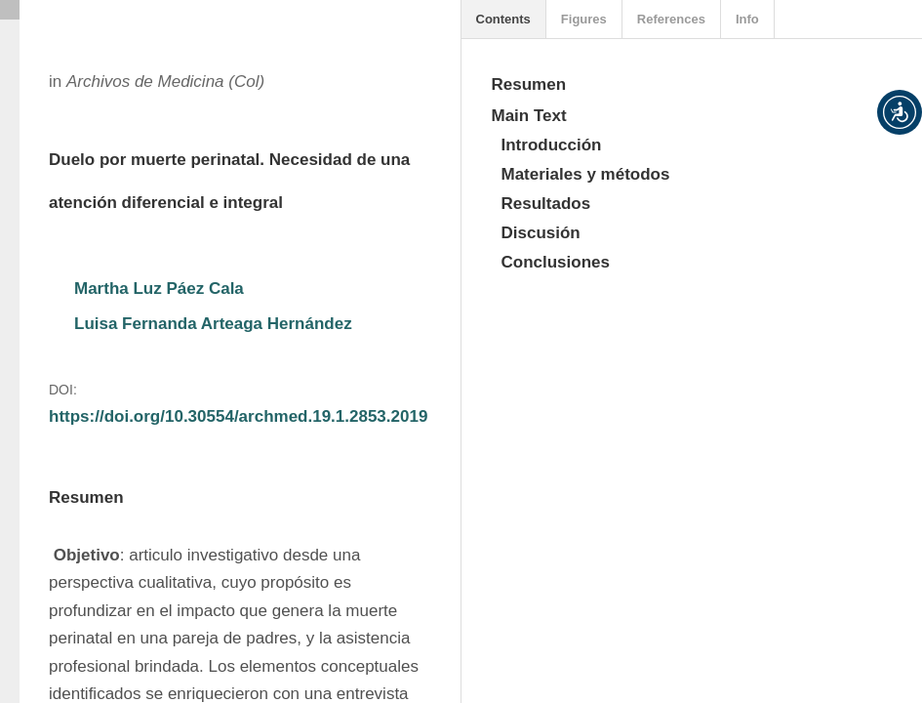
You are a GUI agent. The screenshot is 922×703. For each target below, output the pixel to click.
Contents (503, 19)
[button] (899, 112)
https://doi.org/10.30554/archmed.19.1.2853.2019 (238, 416)
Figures (584, 19)
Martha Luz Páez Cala (159, 288)
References (671, 19)
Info (747, 19)
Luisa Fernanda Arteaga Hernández (213, 323)
